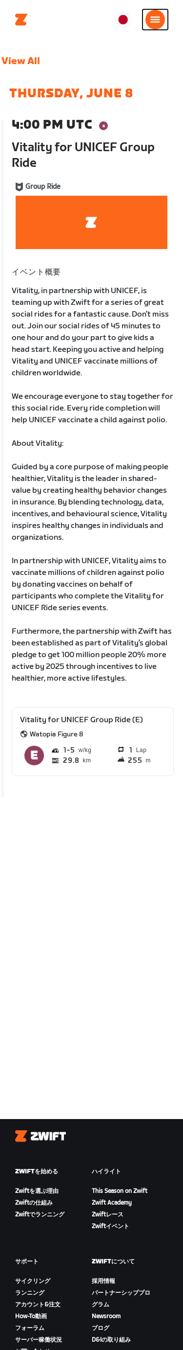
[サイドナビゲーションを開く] (155, 19)
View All (20, 61)
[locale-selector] (123, 19)
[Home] (21, 19)
